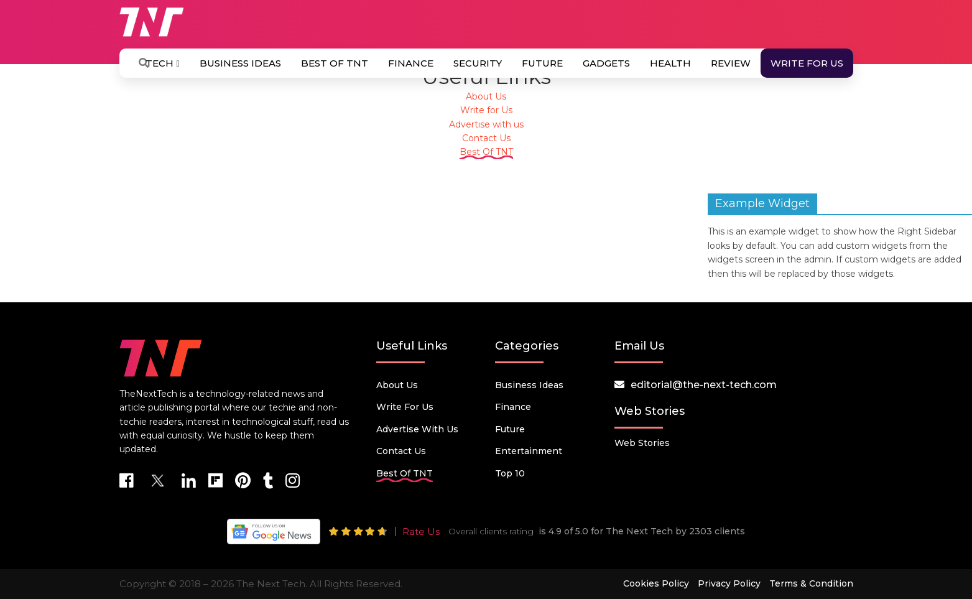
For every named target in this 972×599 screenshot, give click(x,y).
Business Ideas (240, 63)
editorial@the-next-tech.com (704, 385)
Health (670, 63)
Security (477, 63)
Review (731, 63)
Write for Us (807, 63)
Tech (162, 63)
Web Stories (642, 442)
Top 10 (510, 473)
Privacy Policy (729, 583)
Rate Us (421, 531)
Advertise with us (486, 124)
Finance (410, 63)
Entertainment (528, 451)
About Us (486, 96)
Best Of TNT (334, 63)
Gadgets (606, 63)
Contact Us (486, 138)
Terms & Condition (811, 583)
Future (542, 63)
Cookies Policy (656, 583)
